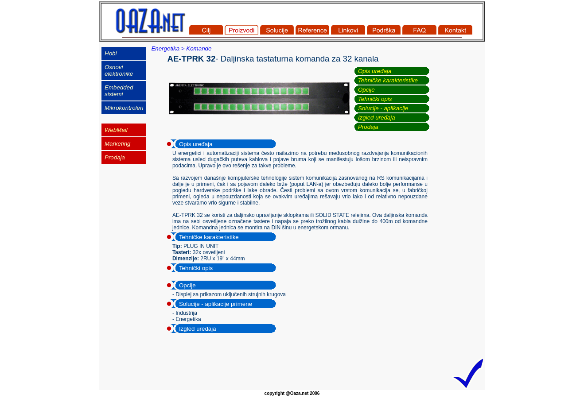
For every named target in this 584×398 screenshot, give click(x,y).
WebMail (116, 130)
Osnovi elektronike (119, 70)
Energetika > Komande (181, 48)
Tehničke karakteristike (388, 80)
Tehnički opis (375, 99)
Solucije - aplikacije (383, 108)
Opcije (366, 89)
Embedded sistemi (119, 90)
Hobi (111, 53)
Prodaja (368, 127)
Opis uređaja (375, 71)
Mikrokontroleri (124, 107)
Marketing (118, 143)
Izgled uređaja (376, 117)
